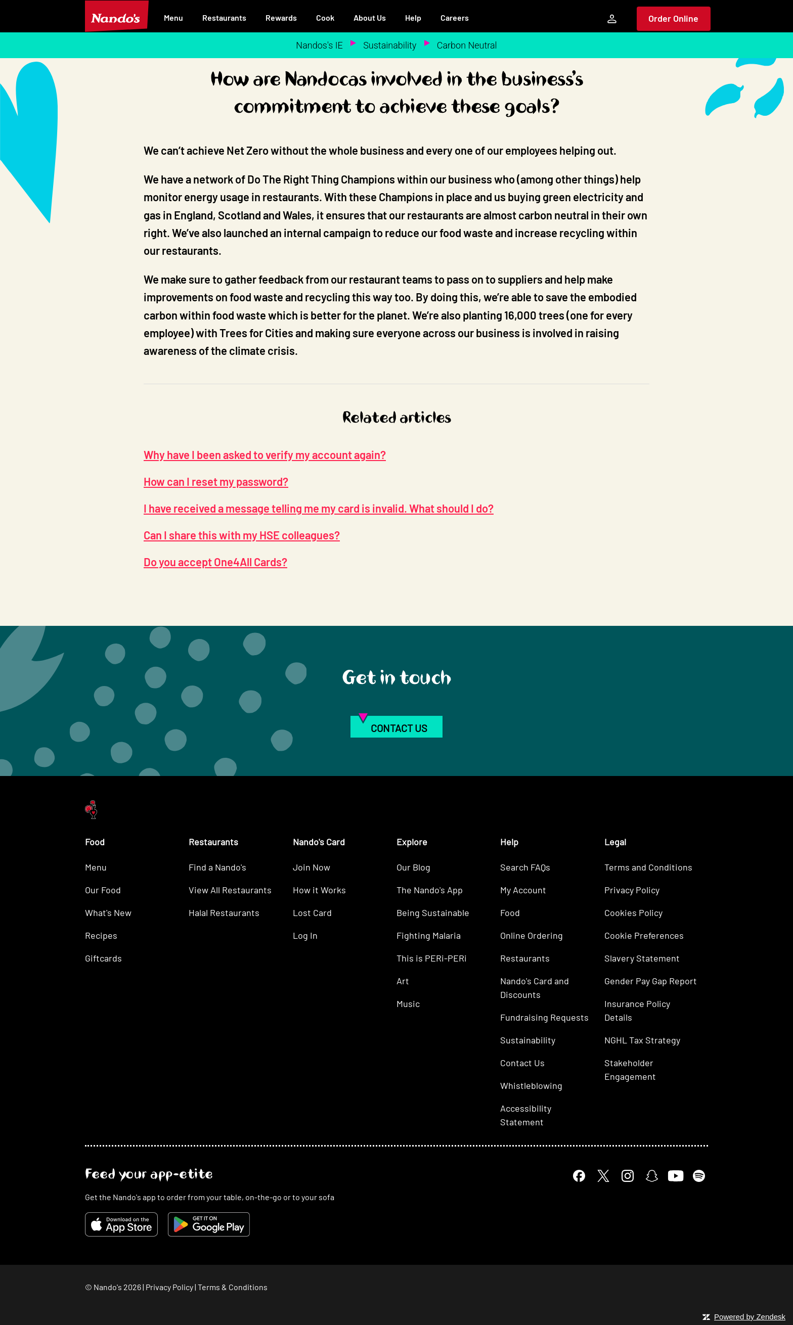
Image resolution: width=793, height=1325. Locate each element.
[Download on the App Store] (121, 1224)
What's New (108, 912)
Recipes (101, 935)
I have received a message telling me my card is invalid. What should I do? (319, 508)
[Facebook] (579, 1176)
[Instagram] (628, 1176)
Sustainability (389, 45)
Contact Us (522, 1062)
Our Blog (413, 867)
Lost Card (312, 912)
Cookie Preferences (644, 935)
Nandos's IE (319, 45)
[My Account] (612, 19)
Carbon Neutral (467, 45)
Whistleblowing (531, 1085)
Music (408, 1003)
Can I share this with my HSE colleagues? (242, 534)
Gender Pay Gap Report (650, 980)
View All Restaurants (230, 889)
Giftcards (103, 958)
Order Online (673, 18)
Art (402, 980)
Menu (173, 17)
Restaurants (224, 17)
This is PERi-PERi (431, 958)
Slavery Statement (642, 958)
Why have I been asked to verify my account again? (265, 454)
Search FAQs (525, 867)
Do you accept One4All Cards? (215, 561)
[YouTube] (675, 1175)
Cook (325, 17)
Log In (305, 935)
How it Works (319, 889)
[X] (603, 1176)
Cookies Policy (633, 912)
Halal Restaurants (224, 912)
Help (413, 17)
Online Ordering (531, 935)
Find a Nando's (217, 867)
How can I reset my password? (216, 481)
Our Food (103, 889)
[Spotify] (699, 1176)
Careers (454, 17)
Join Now (311, 867)
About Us (370, 17)
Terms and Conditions (648, 867)
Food (510, 912)
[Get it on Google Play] (209, 1224)
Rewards (281, 17)
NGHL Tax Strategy (642, 1039)
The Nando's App (429, 889)
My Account (523, 889)
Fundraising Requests (544, 1017)
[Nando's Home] (117, 16)
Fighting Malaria (428, 935)
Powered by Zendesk (749, 1316)
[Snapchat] (652, 1176)
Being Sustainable (432, 912)
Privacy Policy (631, 889)
